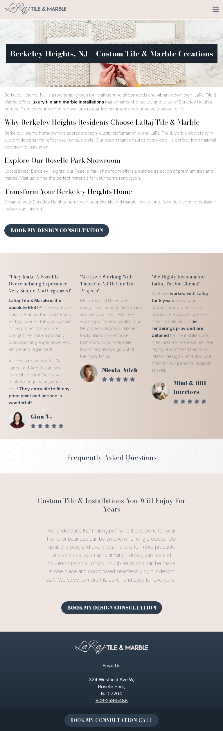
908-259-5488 (112, 700)
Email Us (111, 666)
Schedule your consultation (189, 202)
